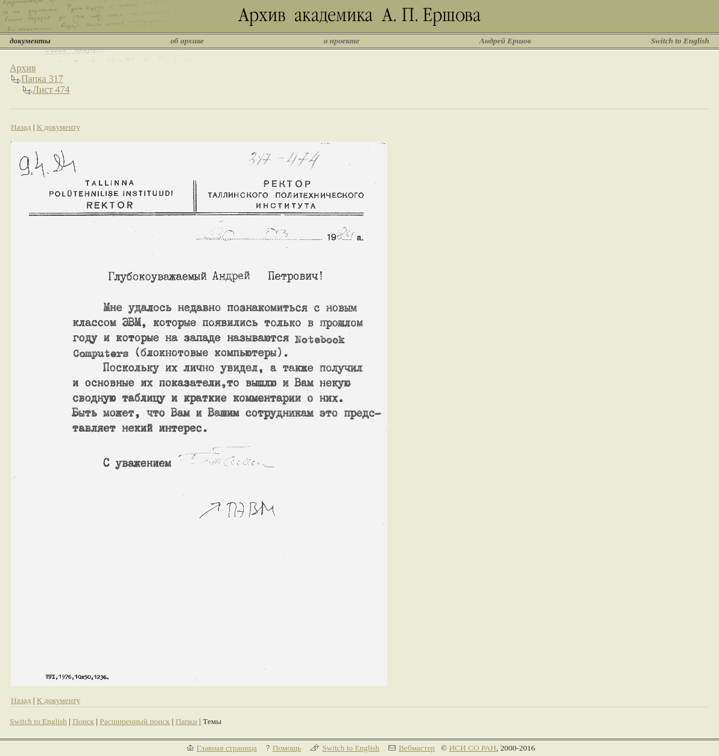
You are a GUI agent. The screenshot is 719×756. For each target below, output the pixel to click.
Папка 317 (42, 79)
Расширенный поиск (134, 721)
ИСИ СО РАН (472, 747)
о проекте (342, 40)
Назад (21, 126)
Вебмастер (417, 747)
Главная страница (227, 747)
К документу (58, 126)
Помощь (287, 747)
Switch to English (680, 40)
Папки (186, 721)
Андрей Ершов (505, 40)
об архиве (187, 40)
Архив (23, 68)
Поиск (83, 721)
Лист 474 (51, 89)
